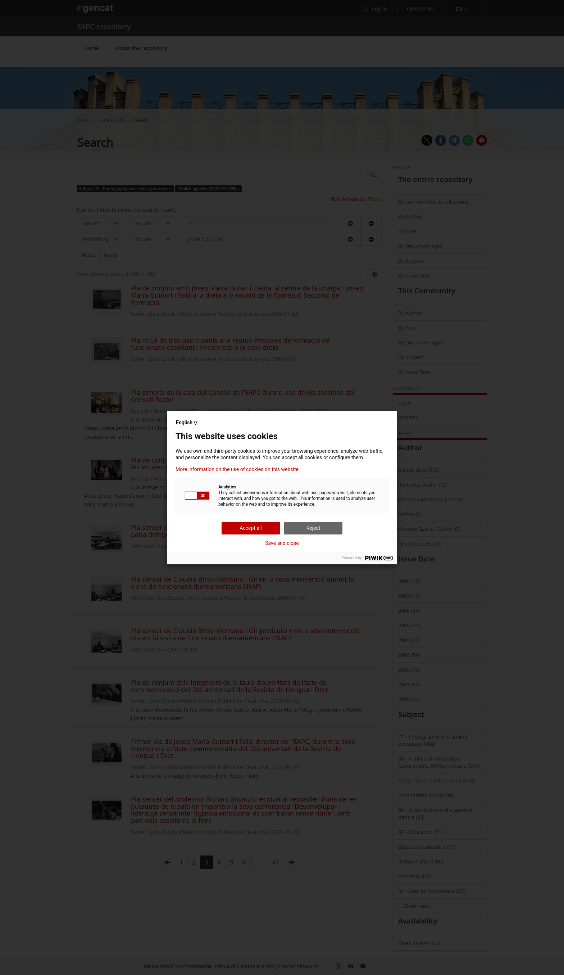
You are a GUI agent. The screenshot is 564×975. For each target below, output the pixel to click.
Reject (313, 528)
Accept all (251, 528)
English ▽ (186, 422)
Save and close (282, 543)
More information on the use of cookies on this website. (238, 469)
